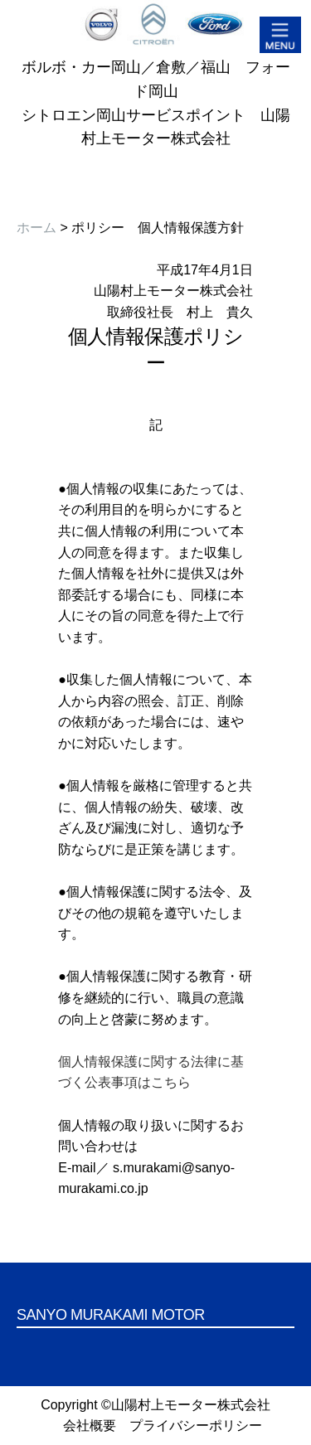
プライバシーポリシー (189, 1425)
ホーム (36, 228)
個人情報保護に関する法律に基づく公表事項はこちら (151, 1072)
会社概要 (83, 1425)
